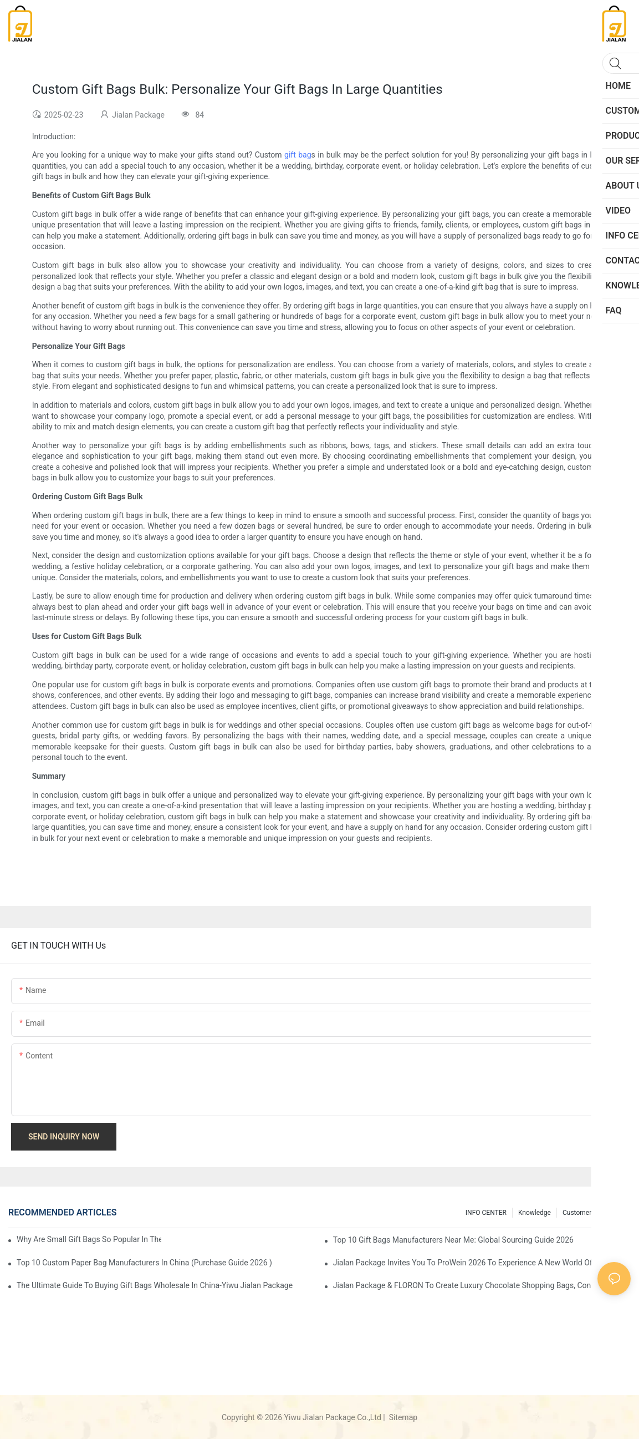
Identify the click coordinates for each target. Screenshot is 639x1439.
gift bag (297, 154)
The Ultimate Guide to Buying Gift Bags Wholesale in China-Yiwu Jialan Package (155, 1285)
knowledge (534, 1213)
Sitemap (402, 1417)
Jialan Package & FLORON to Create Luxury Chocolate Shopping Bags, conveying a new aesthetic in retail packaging (482, 1285)
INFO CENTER (486, 1213)
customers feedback (594, 1213)
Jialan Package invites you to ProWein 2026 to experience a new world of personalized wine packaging (482, 1262)
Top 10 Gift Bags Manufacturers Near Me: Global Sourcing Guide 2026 (453, 1239)
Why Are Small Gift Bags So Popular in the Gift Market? (89, 1239)
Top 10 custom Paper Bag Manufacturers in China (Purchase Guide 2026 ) (144, 1262)
